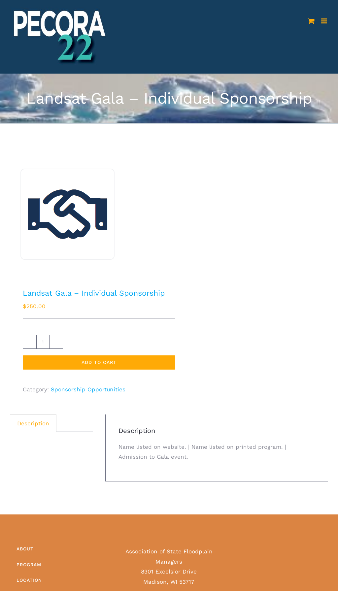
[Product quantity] (43, 341)
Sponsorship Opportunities (88, 389)
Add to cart (99, 362)
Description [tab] (33, 423)
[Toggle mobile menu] (324, 20)
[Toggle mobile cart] (311, 20)
